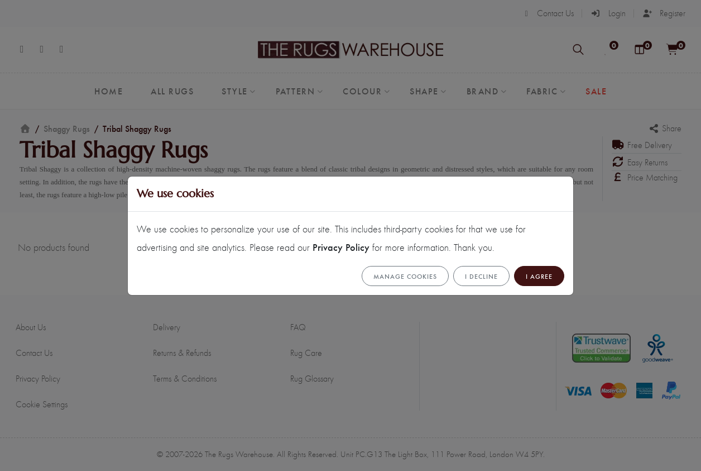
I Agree (539, 276)
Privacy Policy (341, 247)
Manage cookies (405, 276)
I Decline (481, 276)
